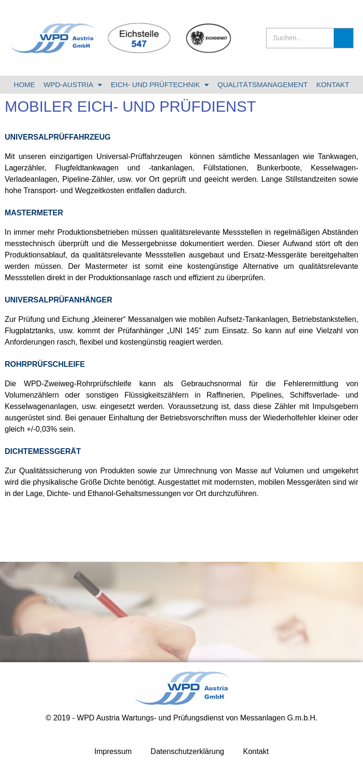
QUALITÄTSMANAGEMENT (262, 84)
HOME (24, 84)
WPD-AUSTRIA (72, 85)
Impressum (112, 751)
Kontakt (255, 751)
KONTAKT (332, 84)
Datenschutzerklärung (188, 751)
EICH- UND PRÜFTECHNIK (160, 85)
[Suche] (343, 38)
